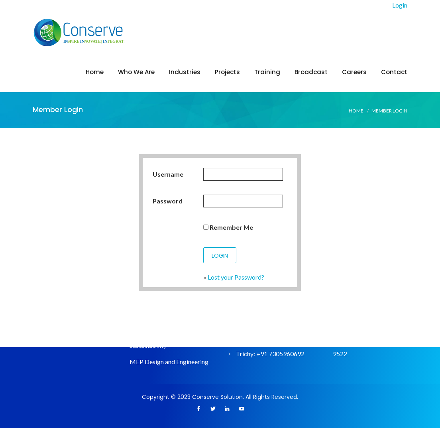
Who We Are (136, 72)
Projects (227, 72)
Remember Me (228, 227)
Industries (184, 72)
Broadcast (311, 72)
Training (267, 72)
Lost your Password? (236, 277)
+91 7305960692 (280, 353)
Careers (354, 72)
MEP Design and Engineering (169, 361)
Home (95, 72)
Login (399, 5)
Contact (394, 72)
